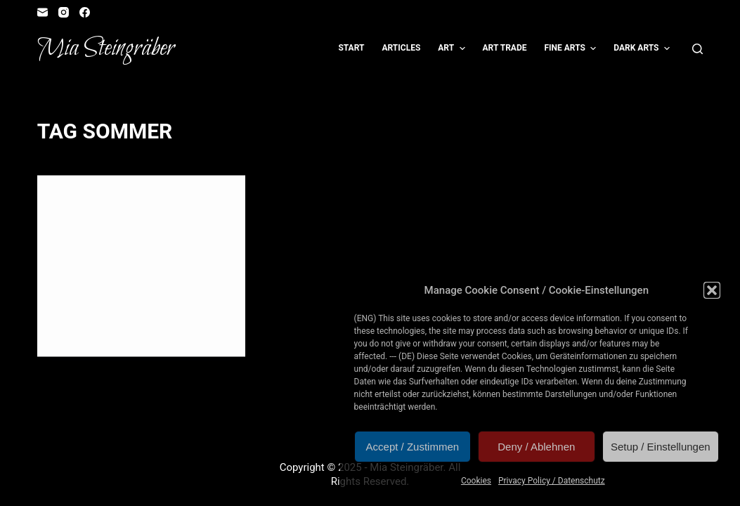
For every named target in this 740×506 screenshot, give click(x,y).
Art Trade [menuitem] (505, 48)
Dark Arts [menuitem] (643, 48)
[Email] (42, 12)
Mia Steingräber (105, 48)
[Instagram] (63, 12)
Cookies (476, 481)
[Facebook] (84, 12)
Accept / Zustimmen (413, 447)
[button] (712, 290)
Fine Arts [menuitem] (571, 48)
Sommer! (90, 229)
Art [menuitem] (453, 48)
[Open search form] (697, 49)
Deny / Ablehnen (536, 447)
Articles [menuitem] (401, 48)
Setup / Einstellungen (660, 447)
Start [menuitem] (351, 48)
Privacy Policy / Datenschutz (551, 481)
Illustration (86, 203)
